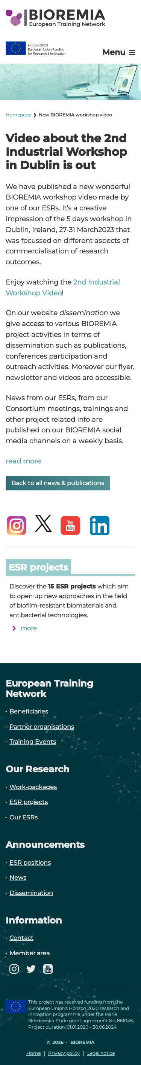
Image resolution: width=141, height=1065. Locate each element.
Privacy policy (64, 1053)
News (17, 877)
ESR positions (30, 862)
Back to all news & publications (57, 483)
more (29, 628)
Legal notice (101, 1053)
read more (23, 461)
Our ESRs (23, 817)
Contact (21, 937)
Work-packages (33, 787)
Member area (29, 953)
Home (33, 1053)
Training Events (32, 741)
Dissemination (31, 893)
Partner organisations (41, 726)
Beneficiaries (28, 711)
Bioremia (81, 1042)
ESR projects (28, 802)
